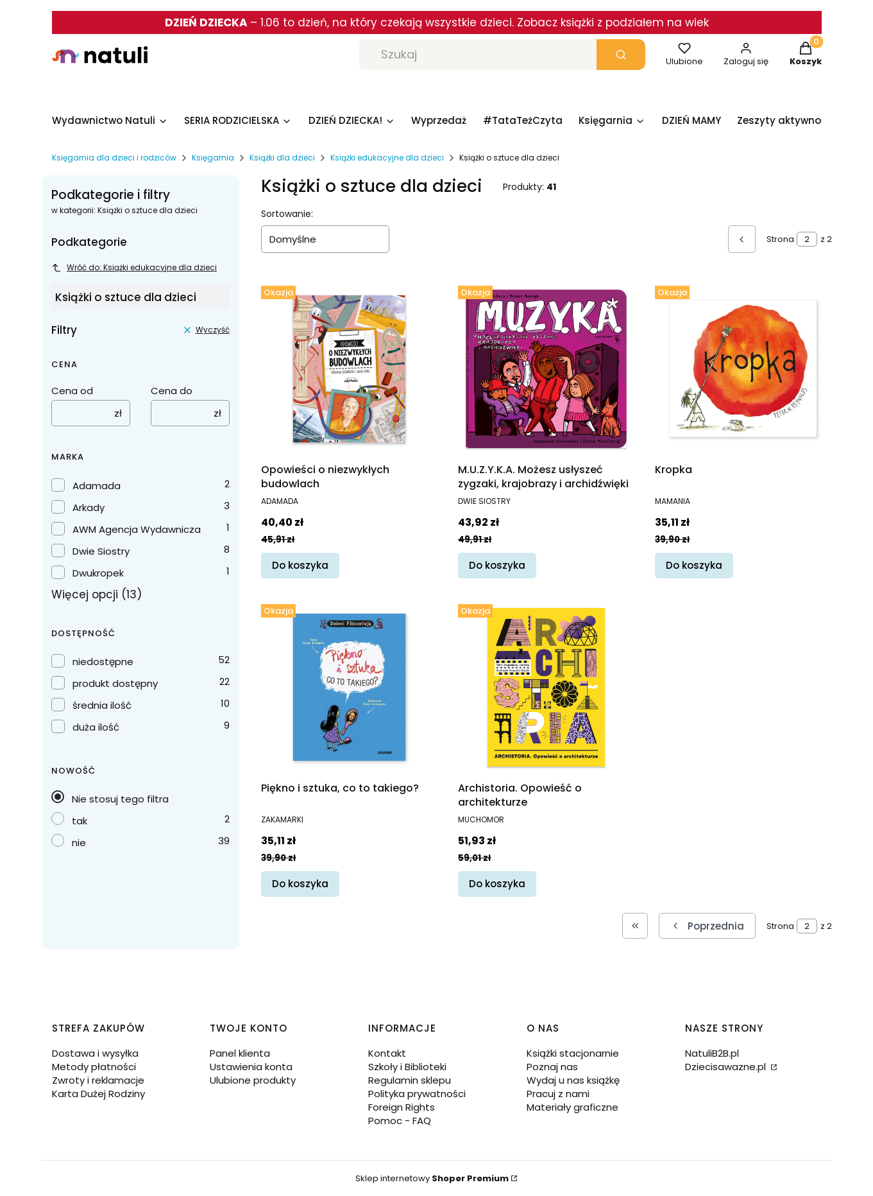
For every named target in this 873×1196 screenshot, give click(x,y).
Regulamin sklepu (409, 1080)
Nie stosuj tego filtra (120, 799)
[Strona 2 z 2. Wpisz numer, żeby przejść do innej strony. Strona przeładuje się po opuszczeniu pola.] (807, 239)
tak (79, 821)
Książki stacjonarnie (573, 1053)
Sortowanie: (287, 213)
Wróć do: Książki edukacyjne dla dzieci (134, 267)
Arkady (88, 507)
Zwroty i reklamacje (98, 1080)
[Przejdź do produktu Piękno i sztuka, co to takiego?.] (349, 687)
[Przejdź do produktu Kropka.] (743, 369)
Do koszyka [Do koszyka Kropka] (694, 565)
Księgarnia (213, 157)
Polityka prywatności (417, 1093)
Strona (780, 239)
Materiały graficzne (572, 1107)
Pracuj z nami (558, 1093)
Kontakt (387, 1053)
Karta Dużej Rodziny (98, 1093)
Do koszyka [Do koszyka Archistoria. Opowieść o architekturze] (497, 883)
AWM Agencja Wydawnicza (136, 529)
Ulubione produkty (253, 1080)
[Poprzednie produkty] (707, 926)
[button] (621, 54)
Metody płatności (94, 1066)
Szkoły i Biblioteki (407, 1066)
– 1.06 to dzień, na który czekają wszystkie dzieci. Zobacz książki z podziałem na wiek (437, 22)
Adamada (96, 485)
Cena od (72, 390)
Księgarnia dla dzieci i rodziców (114, 157)
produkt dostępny (115, 683)
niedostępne (102, 661)
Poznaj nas (552, 1066)
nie (79, 842)
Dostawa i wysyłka (95, 1053)
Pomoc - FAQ (399, 1120)
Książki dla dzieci (282, 157)
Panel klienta (240, 1053)
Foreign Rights (401, 1107)
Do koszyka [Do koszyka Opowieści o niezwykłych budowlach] (300, 565)
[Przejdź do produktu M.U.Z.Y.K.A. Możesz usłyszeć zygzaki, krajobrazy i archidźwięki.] (546, 369)
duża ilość (95, 727)
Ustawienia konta (251, 1066)
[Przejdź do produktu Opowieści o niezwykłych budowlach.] (349, 369)
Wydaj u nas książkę (573, 1080)
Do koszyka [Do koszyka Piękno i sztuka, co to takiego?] (300, 883)
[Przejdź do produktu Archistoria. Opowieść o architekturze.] (546, 687)
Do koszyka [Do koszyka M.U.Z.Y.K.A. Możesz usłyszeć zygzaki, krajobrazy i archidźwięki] (497, 565)
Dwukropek (98, 573)
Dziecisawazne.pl (726, 1066)
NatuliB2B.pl (712, 1053)
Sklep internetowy (432, 1178)
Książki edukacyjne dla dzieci (387, 157)
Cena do (171, 390)
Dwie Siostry (101, 551)
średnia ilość (101, 705)
